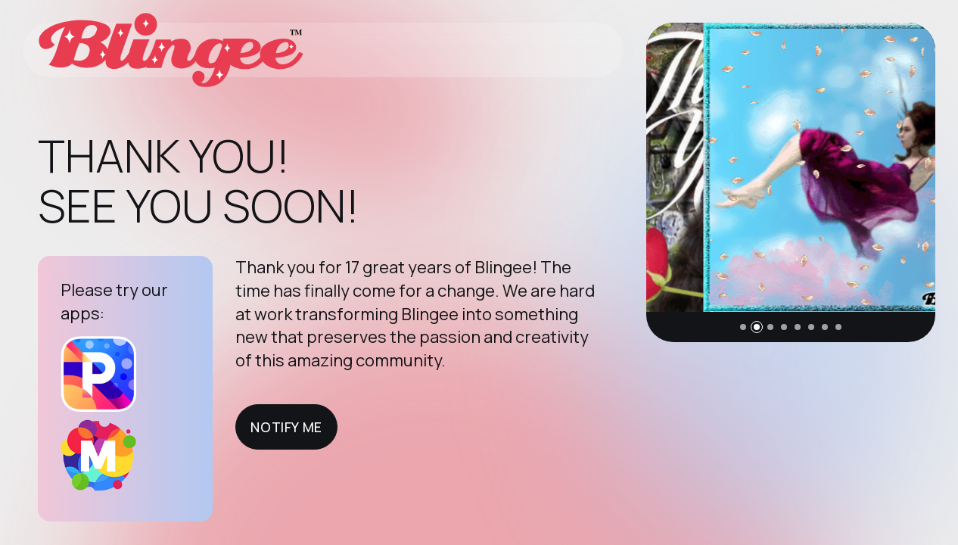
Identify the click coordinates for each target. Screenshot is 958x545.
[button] (743, 327)
